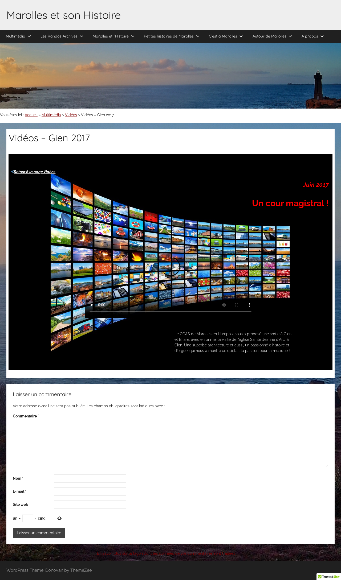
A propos (313, 36)
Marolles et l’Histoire (114, 36)
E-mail (19, 491)
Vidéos (71, 115)
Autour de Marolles (272, 36)
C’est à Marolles (226, 36)
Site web (20, 504)
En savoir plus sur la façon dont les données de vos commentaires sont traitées (166, 553)
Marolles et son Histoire (63, 15)
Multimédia (18, 36)
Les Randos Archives (61, 36)
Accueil (31, 115)
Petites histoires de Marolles (172, 36)
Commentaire (26, 416)
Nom (18, 478)
